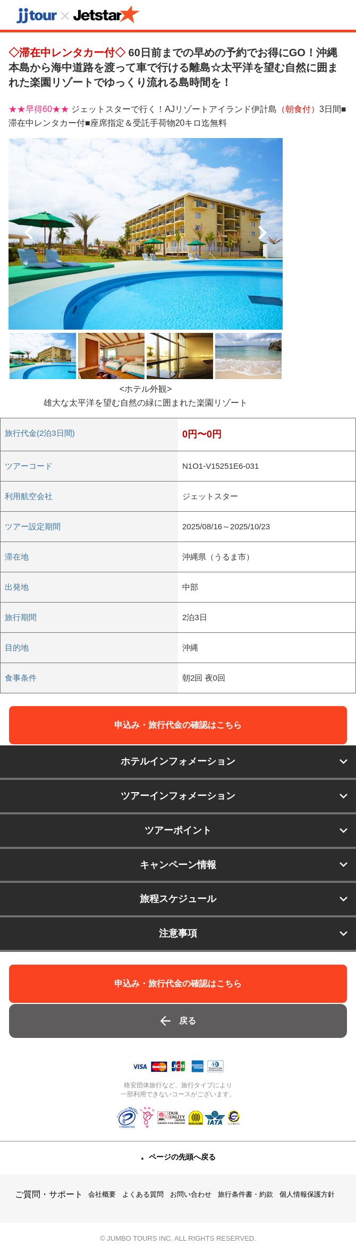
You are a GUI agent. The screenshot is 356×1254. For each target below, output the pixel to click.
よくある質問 (143, 1194)
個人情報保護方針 (307, 1194)
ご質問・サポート (49, 1194)
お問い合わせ (190, 1194)
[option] (146, 234)
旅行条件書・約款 (245, 1194)
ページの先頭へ (182, 1157)
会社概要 (102, 1194)
